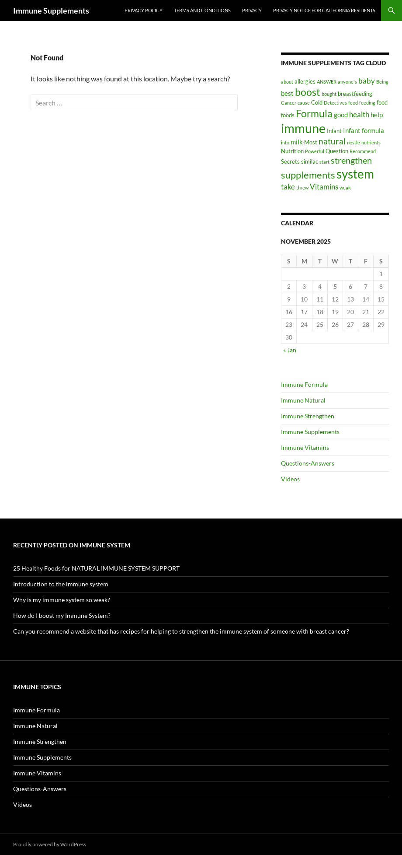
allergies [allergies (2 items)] (305, 81)
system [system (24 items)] (355, 173)
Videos (290, 479)
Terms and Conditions (202, 10)
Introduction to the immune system (60, 584)
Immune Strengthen (307, 416)
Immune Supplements (51, 10)
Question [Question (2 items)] (337, 150)
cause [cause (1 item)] (304, 102)
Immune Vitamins (305, 447)
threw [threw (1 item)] (302, 187)
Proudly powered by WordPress (49, 844)
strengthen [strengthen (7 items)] (351, 160)
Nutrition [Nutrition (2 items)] (292, 150)
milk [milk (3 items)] (297, 142)
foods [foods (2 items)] (288, 115)
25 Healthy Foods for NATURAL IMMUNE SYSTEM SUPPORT (96, 568)
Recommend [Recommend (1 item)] (363, 151)
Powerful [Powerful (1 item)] (314, 151)
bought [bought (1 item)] (329, 94)
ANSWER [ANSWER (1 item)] (326, 81)
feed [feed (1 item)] (353, 102)
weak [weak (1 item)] (345, 187)
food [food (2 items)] (382, 102)
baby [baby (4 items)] (366, 80)
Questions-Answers (307, 463)
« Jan (289, 350)
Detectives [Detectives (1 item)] (335, 102)
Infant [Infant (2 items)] (334, 130)
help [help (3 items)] (377, 115)
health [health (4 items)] (359, 114)
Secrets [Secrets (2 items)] (290, 161)
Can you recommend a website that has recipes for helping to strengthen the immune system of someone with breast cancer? (181, 631)
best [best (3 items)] (287, 93)
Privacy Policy (144, 10)
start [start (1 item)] (324, 162)
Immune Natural (303, 400)
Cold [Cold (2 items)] (316, 102)
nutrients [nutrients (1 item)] (371, 142)
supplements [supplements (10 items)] (308, 175)
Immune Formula (304, 384)
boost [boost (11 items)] (307, 92)
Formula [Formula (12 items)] (314, 113)
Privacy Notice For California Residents (324, 10)
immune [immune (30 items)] (303, 128)
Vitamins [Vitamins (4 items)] (324, 186)
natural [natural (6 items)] (332, 141)
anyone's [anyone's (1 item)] (347, 81)
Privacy (252, 10)
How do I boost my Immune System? (62, 615)
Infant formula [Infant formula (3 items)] (363, 130)
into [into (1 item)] (285, 142)
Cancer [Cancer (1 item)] (288, 102)
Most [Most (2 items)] (310, 142)
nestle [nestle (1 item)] (353, 142)
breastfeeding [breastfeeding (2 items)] (355, 93)
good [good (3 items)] (341, 115)
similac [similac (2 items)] (309, 161)
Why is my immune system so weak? (61, 599)
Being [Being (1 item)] (382, 81)
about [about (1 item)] (287, 81)
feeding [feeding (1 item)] (367, 102)
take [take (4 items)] (288, 186)
